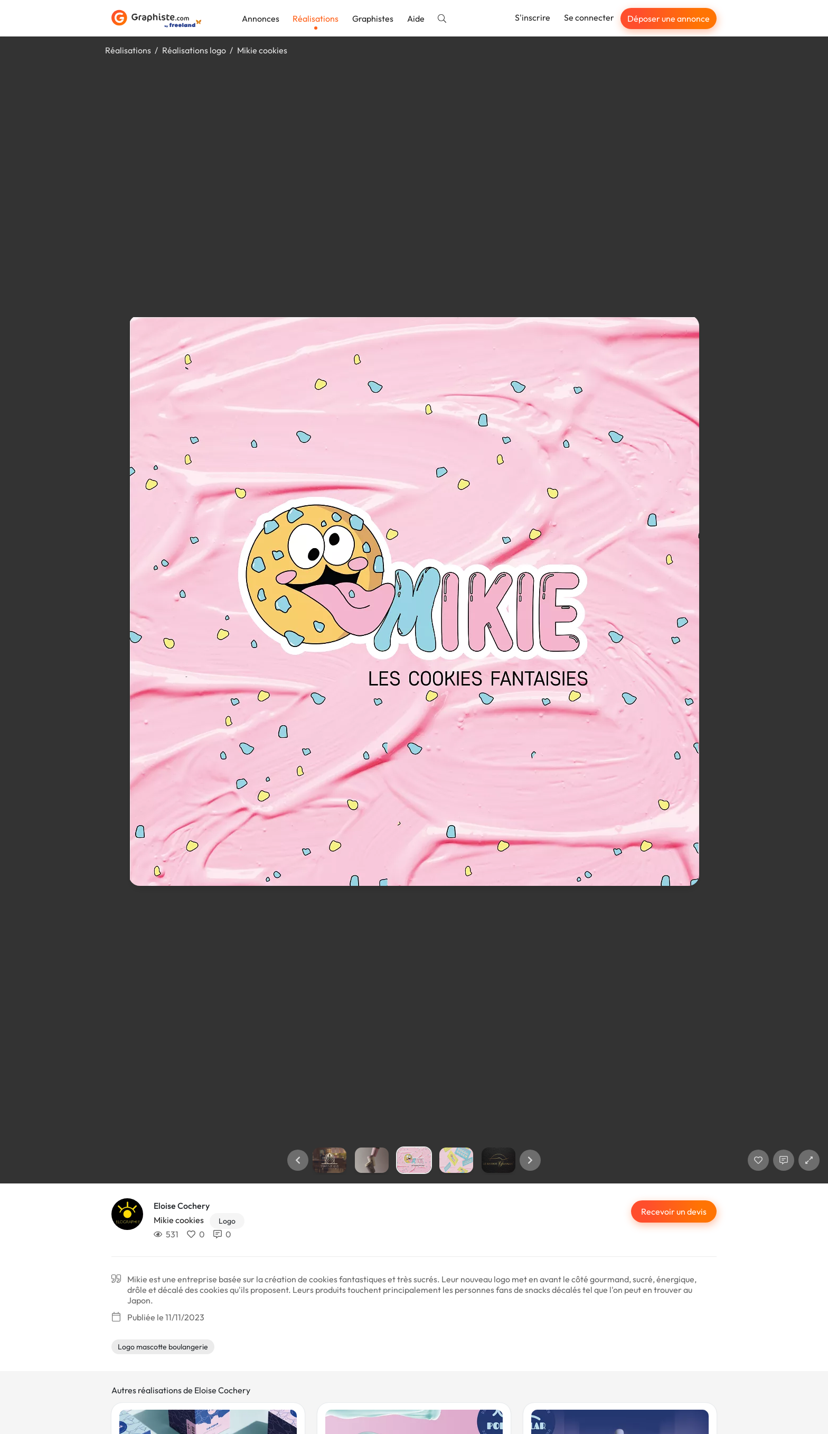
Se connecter (589, 17)
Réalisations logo (194, 50)
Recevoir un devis (674, 1211)
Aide (416, 18)
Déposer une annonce (668, 18)
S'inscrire (532, 17)
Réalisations (315, 18)
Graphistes (372, 18)
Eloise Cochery (182, 1205)
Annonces (260, 18)
